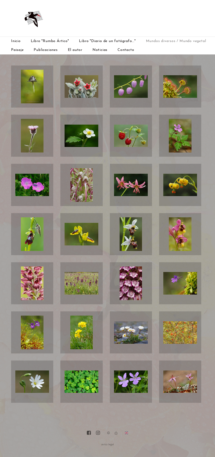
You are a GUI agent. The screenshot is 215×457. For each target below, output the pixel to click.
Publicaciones (45, 50)
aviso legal (107, 444)
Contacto (126, 50)
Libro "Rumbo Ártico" (50, 41)
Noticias (100, 50)
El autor (75, 50)
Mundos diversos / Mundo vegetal (176, 41)
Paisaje (17, 50)
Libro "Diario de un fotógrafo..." (107, 41)
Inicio (16, 41)
